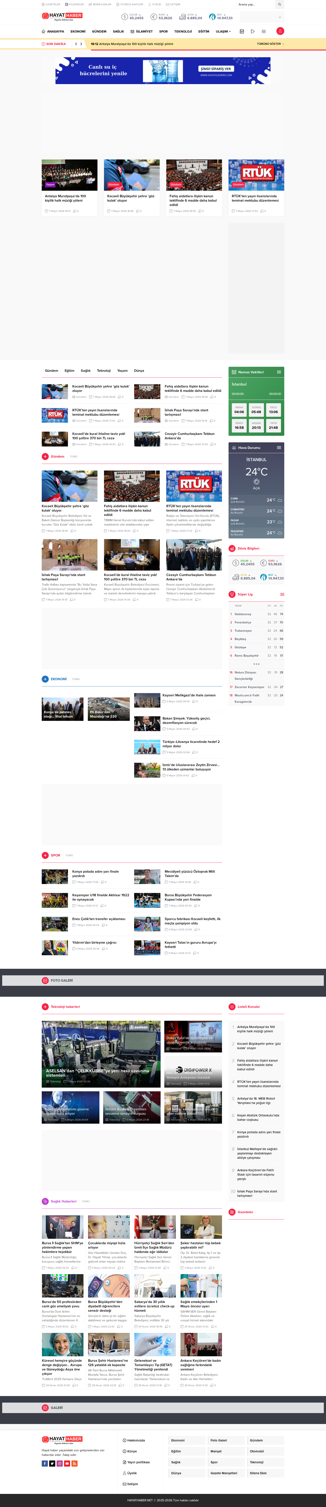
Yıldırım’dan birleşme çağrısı (94, 942)
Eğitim (69, 371)
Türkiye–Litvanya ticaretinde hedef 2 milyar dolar (191, 744)
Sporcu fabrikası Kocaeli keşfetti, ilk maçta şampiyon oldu (192, 921)
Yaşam (50, 184)
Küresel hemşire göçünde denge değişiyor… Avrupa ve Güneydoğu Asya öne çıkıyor (62, 1367)
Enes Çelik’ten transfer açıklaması (98, 919)
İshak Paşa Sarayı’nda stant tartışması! (186, 412)
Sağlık (85, 371)
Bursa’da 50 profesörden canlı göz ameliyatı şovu (61, 1304)
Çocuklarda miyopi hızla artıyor (106, 1245)
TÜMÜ (74, 456)
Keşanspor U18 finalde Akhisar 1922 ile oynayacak (100, 897)
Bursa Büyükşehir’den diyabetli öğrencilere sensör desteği (105, 1306)
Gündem (113, 184)
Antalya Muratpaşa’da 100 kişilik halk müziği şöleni (132, 44)
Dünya (139, 371)
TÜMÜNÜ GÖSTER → (270, 44)
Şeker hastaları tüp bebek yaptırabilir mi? (200, 1245)
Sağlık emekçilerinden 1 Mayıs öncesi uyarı (198, 1304)
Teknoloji (104, 371)
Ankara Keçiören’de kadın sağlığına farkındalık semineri (200, 1365)
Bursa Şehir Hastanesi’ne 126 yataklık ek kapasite (108, 1362)
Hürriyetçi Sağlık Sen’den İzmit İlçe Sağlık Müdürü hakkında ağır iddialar (154, 1247)
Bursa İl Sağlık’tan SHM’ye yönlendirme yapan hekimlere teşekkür (62, 1247)
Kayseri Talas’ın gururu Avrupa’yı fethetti (191, 944)
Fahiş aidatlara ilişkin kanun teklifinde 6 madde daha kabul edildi (193, 200)
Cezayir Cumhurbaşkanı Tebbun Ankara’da (190, 436)
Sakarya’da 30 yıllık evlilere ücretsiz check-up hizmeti (154, 1306)
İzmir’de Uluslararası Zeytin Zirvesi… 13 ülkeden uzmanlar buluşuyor (191, 767)
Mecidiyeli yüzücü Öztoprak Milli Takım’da (190, 873)
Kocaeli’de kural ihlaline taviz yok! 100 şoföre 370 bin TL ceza (98, 436)
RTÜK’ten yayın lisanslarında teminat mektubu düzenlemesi (255, 198)
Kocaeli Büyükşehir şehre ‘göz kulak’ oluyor (130, 198)
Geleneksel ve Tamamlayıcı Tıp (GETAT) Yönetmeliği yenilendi (153, 1365)
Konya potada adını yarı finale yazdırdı (95, 873)
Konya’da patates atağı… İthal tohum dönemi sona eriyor (59, 716)
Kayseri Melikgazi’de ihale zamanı (189, 695)
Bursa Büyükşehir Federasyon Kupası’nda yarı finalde (188, 897)
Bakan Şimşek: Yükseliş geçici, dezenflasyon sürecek (186, 720)
